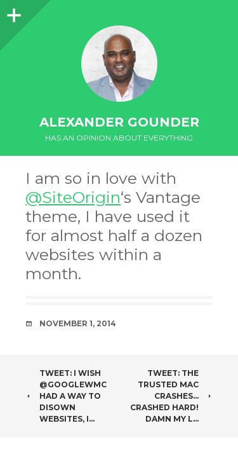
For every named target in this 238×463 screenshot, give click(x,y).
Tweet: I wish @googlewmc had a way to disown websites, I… (66, 396)
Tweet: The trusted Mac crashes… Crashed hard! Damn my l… (171, 396)
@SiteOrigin (73, 197)
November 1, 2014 (77, 323)
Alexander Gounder (119, 122)
